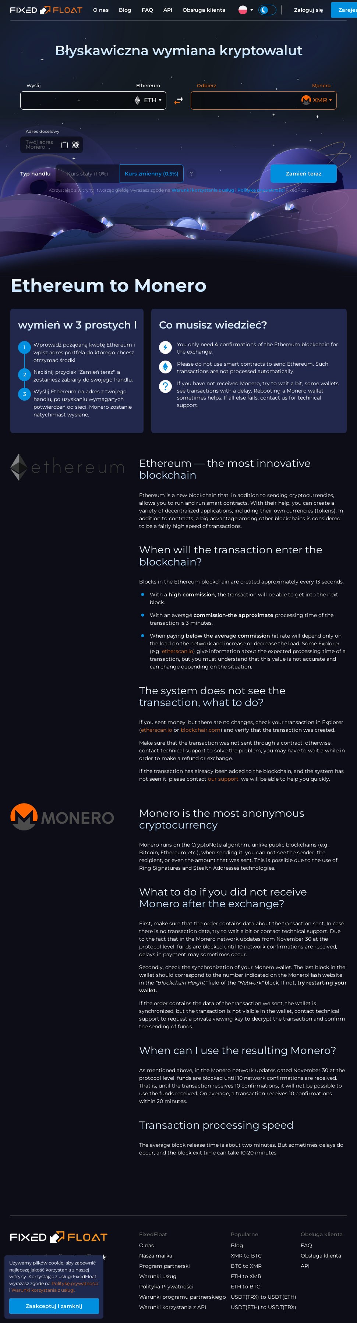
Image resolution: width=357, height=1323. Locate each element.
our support (223, 780)
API (167, 10)
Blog (125, 10)
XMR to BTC (246, 1255)
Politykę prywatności (260, 191)
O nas (101, 10)
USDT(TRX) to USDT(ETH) (263, 1297)
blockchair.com (200, 731)
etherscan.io (177, 652)
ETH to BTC (245, 1286)
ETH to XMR (246, 1276)
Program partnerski (164, 1266)
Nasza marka (155, 1255)
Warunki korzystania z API (172, 1307)
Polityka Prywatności (166, 1286)
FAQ (147, 10)
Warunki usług (158, 1276)
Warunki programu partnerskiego (182, 1297)
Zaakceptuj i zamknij (61, 1305)
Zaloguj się (308, 10)
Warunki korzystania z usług (203, 191)
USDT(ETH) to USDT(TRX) (263, 1307)
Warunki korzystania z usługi (47, 1288)
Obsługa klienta (204, 10)
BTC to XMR (246, 1266)
